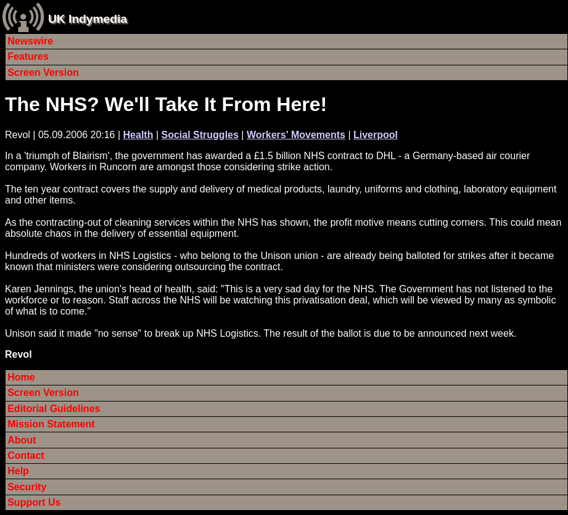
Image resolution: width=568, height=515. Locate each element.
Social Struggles (200, 135)
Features (28, 56)
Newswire (30, 41)
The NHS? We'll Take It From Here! (166, 104)
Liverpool (375, 135)
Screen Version (43, 72)
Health (138, 135)
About (21, 440)
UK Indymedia (87, 18)
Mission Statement (50, 424)
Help (18, 471)
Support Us (33, 502)
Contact (25, 455)
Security (26, 487)
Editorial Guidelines (53, 408)
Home (21, 377)
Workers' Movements (296, 135)
